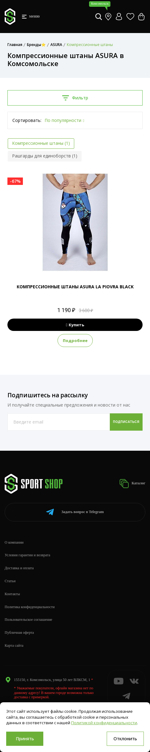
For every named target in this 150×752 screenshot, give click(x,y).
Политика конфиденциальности (30, 607)
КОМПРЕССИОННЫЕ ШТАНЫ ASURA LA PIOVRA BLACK (75, 287)
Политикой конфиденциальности (104, 722)
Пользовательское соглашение (28, 619)
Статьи (10, 581)
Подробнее (75, 340)
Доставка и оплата (19, 568)
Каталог (132, 483)
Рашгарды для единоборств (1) (44, 156)
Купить (75, 325)
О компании (14, 542)
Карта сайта (14, 645)
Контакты (12, 594)
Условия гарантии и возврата (27, 555)
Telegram (75, 512)
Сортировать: (26, 120)
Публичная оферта (19, 632)
